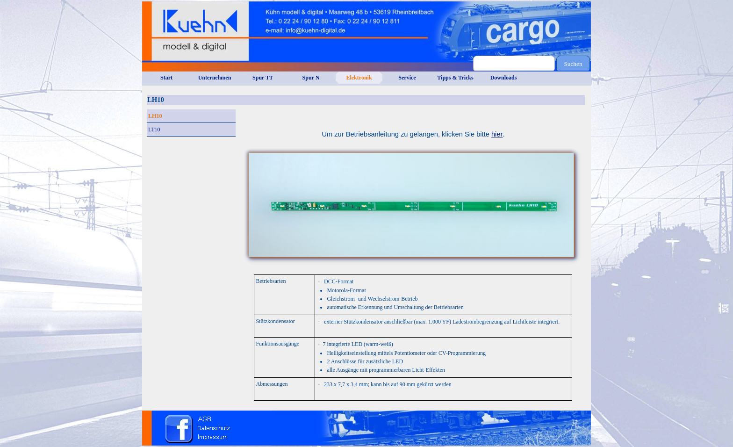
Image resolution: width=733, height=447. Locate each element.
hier (497, 134)
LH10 (155, 116)
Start (166, 77)
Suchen (573, 63)
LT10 (154, 129)
